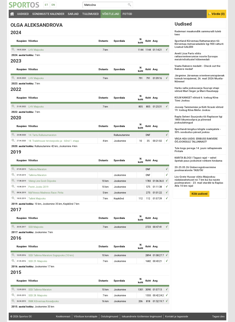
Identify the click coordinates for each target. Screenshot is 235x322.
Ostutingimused (109, 316)
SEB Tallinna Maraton (40, 289)
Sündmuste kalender (48, 14)
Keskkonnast (63, 316)
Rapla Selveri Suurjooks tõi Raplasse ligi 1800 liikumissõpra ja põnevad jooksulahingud (198, 119)
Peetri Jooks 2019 (38, 186)
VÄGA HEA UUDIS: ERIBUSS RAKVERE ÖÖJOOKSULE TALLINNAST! (196, 140)
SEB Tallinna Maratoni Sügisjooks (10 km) (51, 255)
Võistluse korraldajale (85, 316)
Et (46, 4)
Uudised (23, 14)
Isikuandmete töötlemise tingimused (142, 316)
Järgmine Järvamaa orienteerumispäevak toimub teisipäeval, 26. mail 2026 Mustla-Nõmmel (199, 78)
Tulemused (90, 14)
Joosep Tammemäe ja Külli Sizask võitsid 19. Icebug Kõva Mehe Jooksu (199, 109)
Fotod (127, 14)
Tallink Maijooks (37, 198)
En (53, 4)
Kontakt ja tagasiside (176, 316)
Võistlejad (110, 14)
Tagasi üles (218, 316)
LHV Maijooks (36, 49)
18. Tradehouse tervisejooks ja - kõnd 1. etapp (53, 140)
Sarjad (73, 14)
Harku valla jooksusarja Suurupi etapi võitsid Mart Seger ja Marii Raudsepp (197, 90)
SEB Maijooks (35, 226)
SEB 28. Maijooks (37, 295)
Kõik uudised (199, 193)
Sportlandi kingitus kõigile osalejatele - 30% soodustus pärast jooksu (198, 131)
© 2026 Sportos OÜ (21, 316)
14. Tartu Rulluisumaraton (42, 135)
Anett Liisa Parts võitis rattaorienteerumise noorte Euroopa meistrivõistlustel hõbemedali (196, 56)
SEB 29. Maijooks (37, 261)
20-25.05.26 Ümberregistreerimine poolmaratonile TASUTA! (195, 169)
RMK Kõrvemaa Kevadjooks (43, 301)
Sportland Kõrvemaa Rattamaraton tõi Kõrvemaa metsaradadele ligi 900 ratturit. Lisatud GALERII (199, 43)
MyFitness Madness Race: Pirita (45, 192)
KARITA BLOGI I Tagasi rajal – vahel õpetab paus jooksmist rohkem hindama (198, 159)
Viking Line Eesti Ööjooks (42, 180)
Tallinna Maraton (37, 169)
